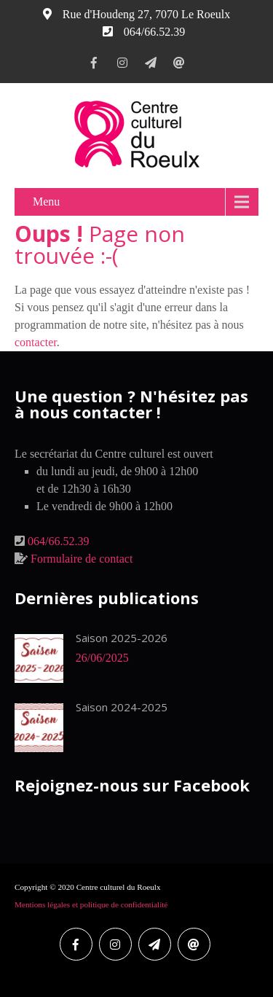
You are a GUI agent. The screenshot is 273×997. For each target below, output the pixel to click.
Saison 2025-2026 (121, 637)
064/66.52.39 (58, 541)
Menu (46, 201)
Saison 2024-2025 (121, 706)
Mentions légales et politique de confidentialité (91, 904)
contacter (36, 342)
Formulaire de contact (81, 558)
